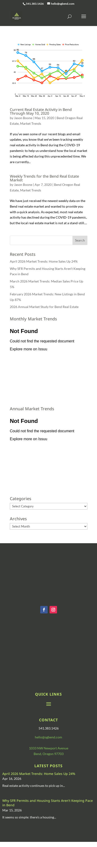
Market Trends (30, 123)
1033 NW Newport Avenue (48, 748)
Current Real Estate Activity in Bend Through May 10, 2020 (41, 111)
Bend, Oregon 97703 (49, 754)
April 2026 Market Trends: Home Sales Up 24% (44, 261)
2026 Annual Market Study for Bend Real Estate (44, 307)
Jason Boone (23, 118)
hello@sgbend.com (48, 737)
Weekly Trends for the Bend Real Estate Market (44, 178)
